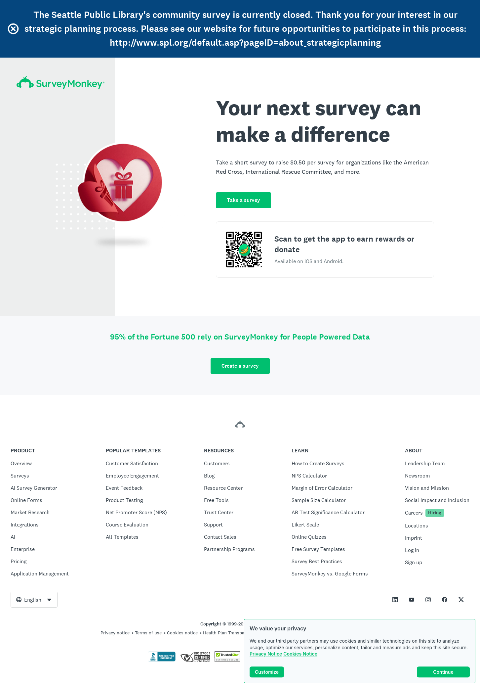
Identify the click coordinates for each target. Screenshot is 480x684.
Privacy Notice (266, 668)
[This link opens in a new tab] (395, 599)
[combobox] (34, 600)
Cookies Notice (300, 668)
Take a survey (243, 200)
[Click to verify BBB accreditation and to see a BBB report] (162, 660)
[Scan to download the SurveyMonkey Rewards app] (243, 249)
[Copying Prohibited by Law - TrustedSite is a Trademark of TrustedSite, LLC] (227, 660)
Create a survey (240, 365)
